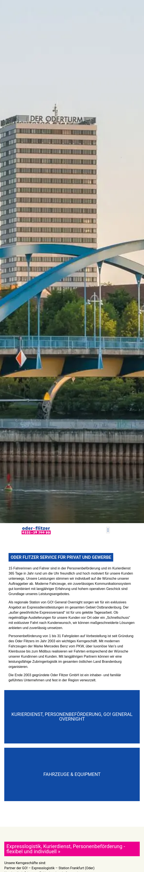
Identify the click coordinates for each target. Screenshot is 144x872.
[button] (108, 530)
